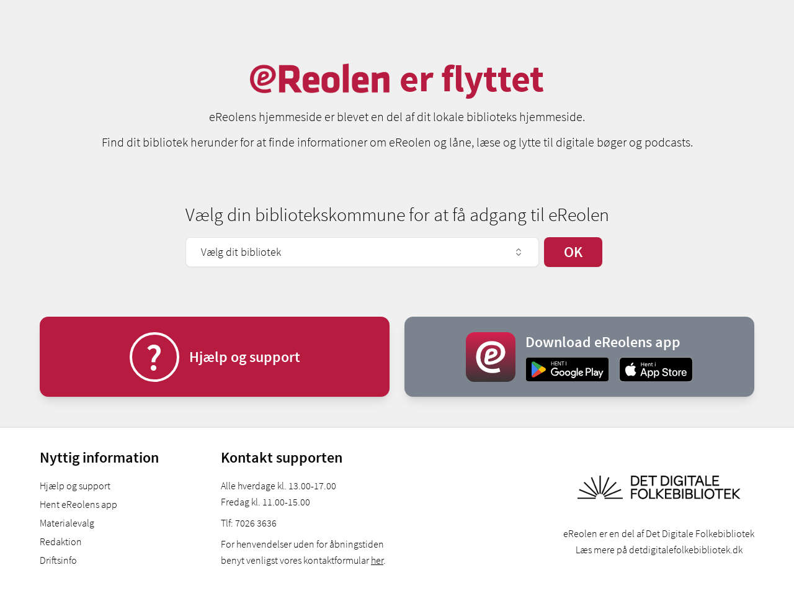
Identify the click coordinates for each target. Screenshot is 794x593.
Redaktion (61, 541)
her (377, 560)
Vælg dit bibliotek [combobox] (362, 252)
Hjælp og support (75, 485)
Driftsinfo (58, 560)
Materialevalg (67, 523)
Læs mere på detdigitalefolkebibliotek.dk (659, 549)
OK (573, 251)
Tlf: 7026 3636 (249, 523)
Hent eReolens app (78, 504)
